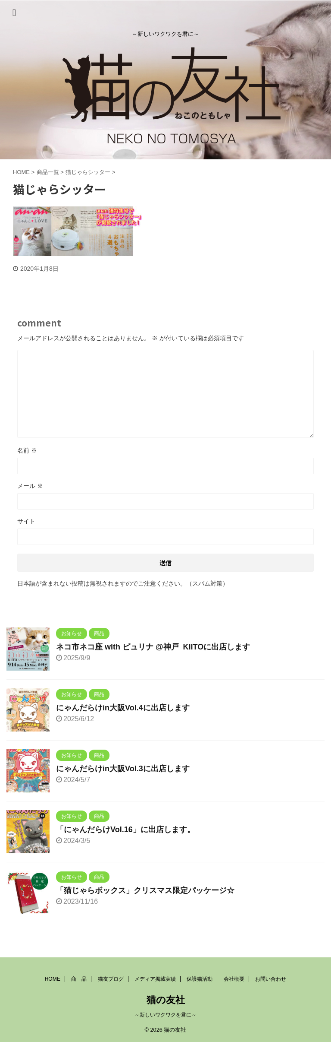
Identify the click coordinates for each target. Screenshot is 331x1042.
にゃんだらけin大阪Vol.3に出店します (123, 768)
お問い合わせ (270, 979)
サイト (26, 521)
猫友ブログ (111, 979)
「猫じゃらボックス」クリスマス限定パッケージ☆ (145, 890)
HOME (52, 979)
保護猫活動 (199, 979)
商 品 (79, 979)
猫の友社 (166, 999)
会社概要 (234, 979)
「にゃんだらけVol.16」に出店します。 (125, 829)
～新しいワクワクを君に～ (165, 1015)
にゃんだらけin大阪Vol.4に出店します (123, 707)
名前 (27, 450)
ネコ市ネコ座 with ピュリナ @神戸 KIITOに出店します (153, 647)
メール (30, 485)
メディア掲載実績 (155, 979)
